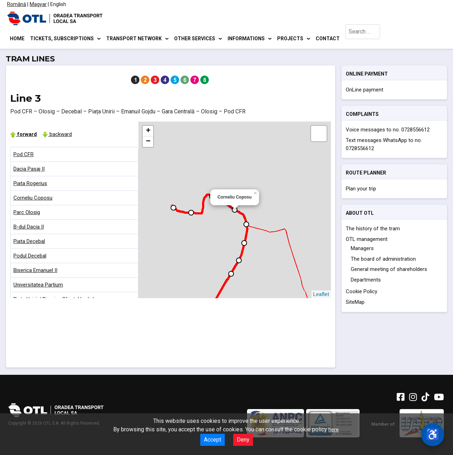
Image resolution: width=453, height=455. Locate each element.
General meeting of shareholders (389, 270)
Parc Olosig (26, 213)
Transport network (134, 39)
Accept (212, 439)
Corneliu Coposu (32, 199)
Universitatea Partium (38, 286)
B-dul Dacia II (28, 228)
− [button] (148, 142)
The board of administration (383, 260)
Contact (328, 39)
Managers (362, 250)
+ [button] (148, 132)
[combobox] (363, 39)
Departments (366, 281)
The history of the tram (373, 230)
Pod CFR (23, 155)
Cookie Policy (361, 293)
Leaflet (321, 295)
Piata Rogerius (30, 184)
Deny (243, 439)
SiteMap (355, 303)
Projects (290, 39)
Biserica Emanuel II (35, 271)
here (333, 429)
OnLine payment (364, 91)
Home (17, 39)
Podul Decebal (29, 257)
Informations (246, 39)
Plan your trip (361, 190)
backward (57, 135)
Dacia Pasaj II (29, 170)
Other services (194, 39)
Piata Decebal (29, 242)
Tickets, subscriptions (62, 39)
